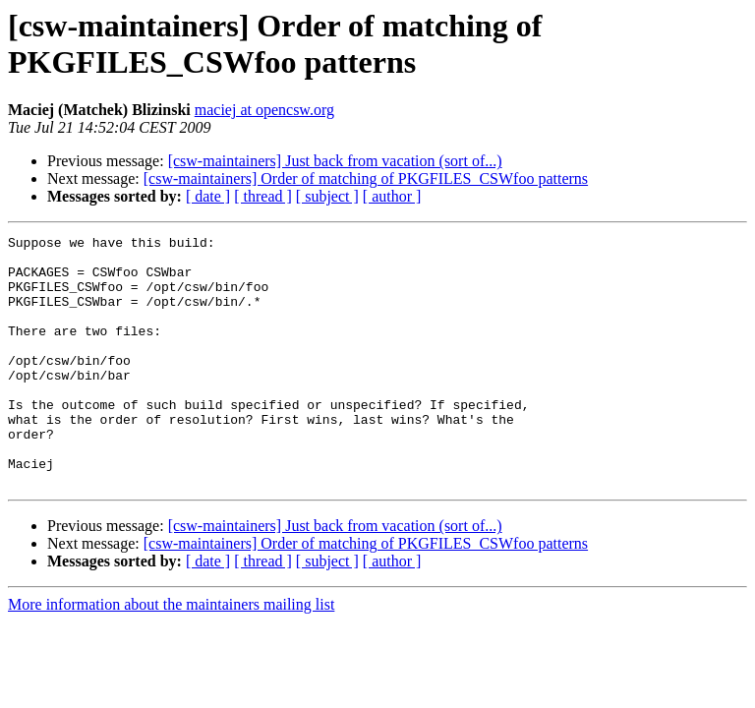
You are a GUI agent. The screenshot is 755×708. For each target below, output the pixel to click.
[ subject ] (327, 196)
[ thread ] (263, 196)
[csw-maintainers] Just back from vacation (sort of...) (335, 160)
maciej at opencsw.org (264, 109)
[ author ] (392, 196)
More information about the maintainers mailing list (171, 654)
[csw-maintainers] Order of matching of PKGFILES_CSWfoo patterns (366, 178)
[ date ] (208, 196)
